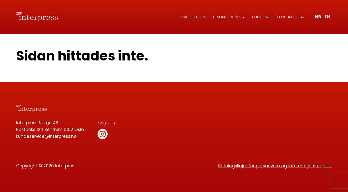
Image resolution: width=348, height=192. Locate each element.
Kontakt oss (290, 17)
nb (318, 17)
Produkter (193, 17)
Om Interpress (228, 17)
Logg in (260, 17)
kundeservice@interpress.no (46, 136)
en (327, 17)
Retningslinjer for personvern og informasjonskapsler (275, 166)
